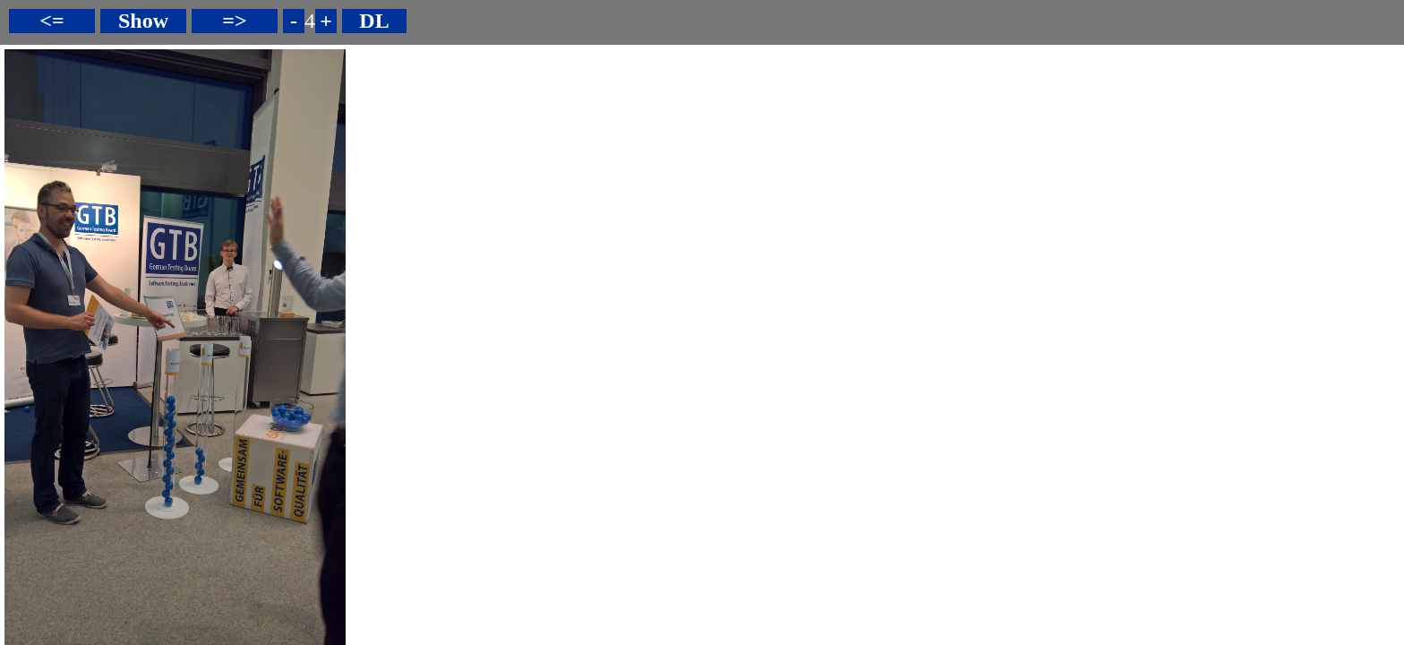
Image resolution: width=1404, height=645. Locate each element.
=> (234, 20)
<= (51, 20)
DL (374, 20)
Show (143, 20)
